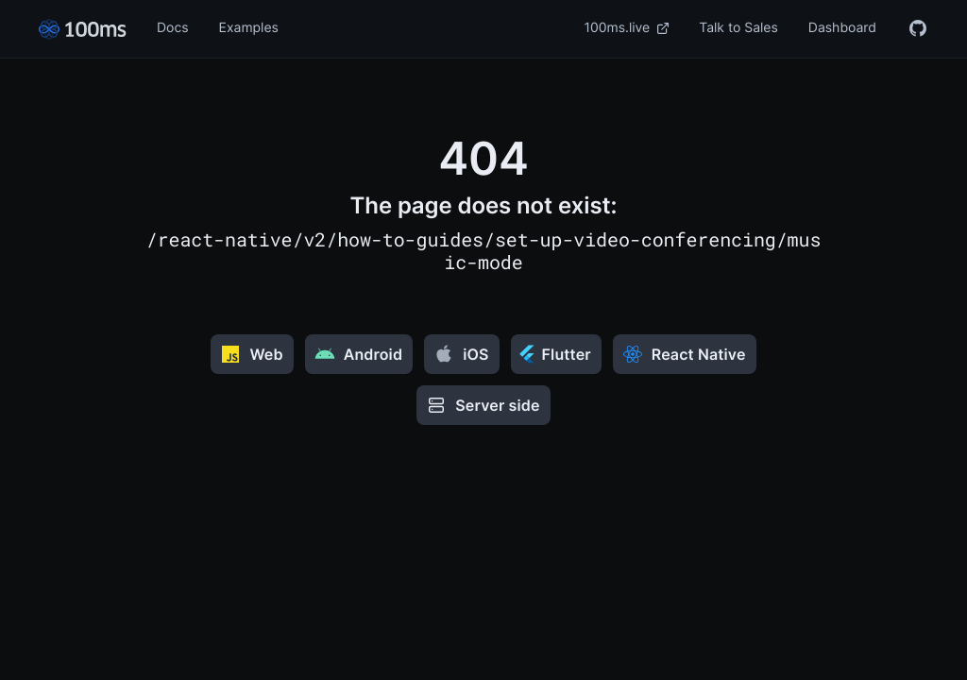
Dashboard (842, 28)
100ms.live (627, 28)
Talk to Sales (738, 28)
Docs (173, 28)
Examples (249, 28)
